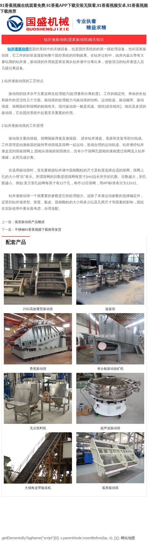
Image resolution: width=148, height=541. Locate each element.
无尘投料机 (38, 428)
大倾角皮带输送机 (38, 488)
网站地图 (128, 538)
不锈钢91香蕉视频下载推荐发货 (38, 229)
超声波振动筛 (110, 428)
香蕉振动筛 (38, 369)
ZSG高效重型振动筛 (38, 309)
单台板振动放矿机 (110, 369)
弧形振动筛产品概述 (30, 222)
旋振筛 (110, 309)
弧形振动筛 (110, 488)
